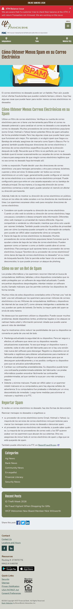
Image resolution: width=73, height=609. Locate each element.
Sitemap (5, 583)
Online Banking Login (36, 3)
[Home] (15, 25)
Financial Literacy (14, 477)
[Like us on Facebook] (4, 549)
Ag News (10, 458)
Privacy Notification (10, 586)
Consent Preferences (11, 593)
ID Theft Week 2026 (16, 501)
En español (11, 472)
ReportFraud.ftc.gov (47, 445)
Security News (12, 481)
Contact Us (7, 539)
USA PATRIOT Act (10, 590)
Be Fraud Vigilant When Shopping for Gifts (27, 506)
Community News (14, 467)
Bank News (11, 463)
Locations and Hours (11, 543)
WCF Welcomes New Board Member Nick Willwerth (33, 511)
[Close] (70, 8)
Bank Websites (7, 603)
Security (5, 579)
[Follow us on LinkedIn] (11, 549)
